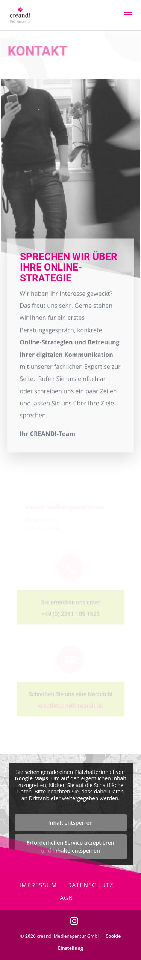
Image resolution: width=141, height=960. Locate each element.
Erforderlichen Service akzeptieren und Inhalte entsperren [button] (70, 846)
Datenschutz (90, 885)
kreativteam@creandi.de (70, 702)
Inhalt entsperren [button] (70, 822)
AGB (66, 898)
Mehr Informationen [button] (70, 804)
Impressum (38, 885)
